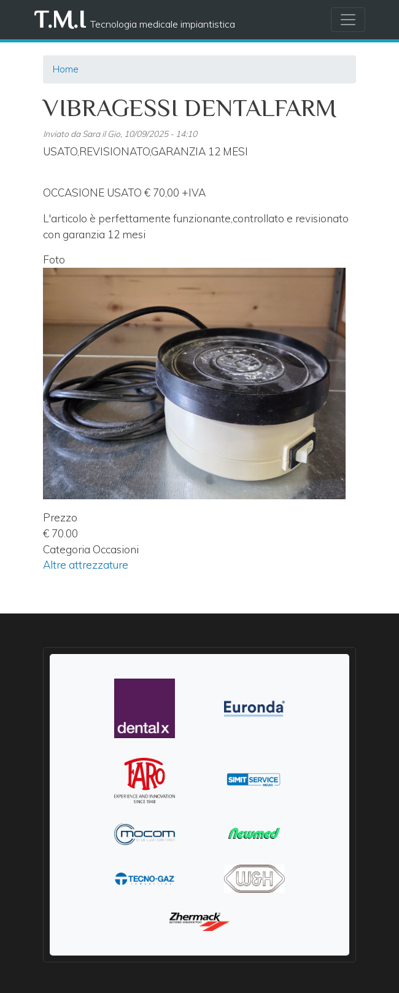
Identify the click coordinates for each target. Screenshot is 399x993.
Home (66, 69)
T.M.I (59, 19)
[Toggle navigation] (348, 19)
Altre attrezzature (85, 564)
